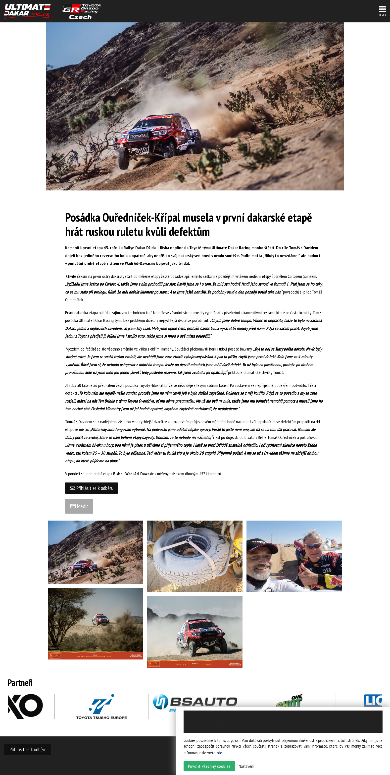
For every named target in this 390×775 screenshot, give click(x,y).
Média (79, 506)
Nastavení (246, 766)
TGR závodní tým (81, 11)
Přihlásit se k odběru (92, 488)
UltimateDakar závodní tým (27, 11)
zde (219, 753)
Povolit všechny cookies (209, 766)
